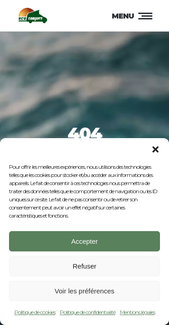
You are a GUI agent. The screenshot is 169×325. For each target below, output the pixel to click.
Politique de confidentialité (87, 314)
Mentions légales (137, 314)
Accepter (84, 243)
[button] (155, 151)
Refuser (84, 268)
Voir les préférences (84, 293)
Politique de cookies (34, 314)
